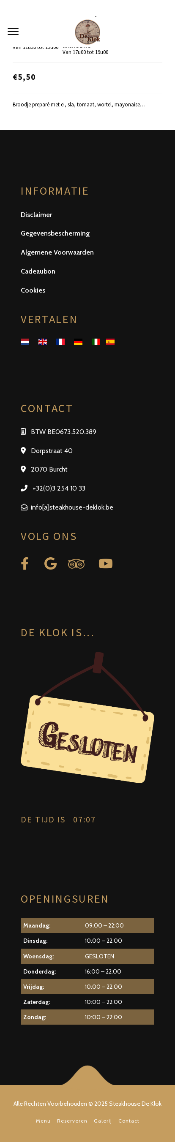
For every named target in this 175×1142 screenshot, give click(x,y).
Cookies (33, 290)
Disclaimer (36, 215)
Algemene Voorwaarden (57, 252)
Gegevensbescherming (55, 233)
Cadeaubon (38, 271)
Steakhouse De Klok (135, 1103)
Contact (128, 1121)
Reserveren (72, 1121)
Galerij (103, 1121)
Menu (43, 1121)
